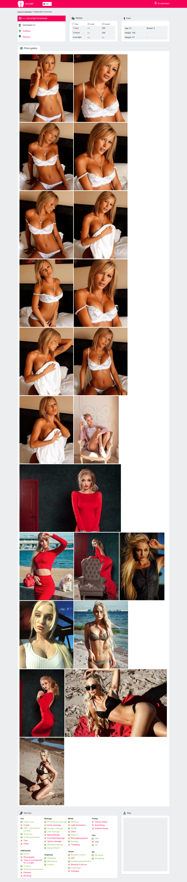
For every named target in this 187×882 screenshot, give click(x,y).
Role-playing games (79, 838)
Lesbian (50, 864)
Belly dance (52, 861)
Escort (26, 854)
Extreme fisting (101, 828)
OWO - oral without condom (32, 829)
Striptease (51, 858)
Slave (73, 831)
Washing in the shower (33, 869)
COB (97, 842)
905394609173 (29, 25)
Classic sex (29, 822)
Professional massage (57, 822)
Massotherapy (53, 835)
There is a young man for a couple (33, 861)
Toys (26, 840)
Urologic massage (55, 828)
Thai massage (53, 831)
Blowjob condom (78, 855)
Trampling (75, 844)
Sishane (24, 36)
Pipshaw (27, 872)
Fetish (26, 844)
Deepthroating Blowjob (81, 861)
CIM (96, 838)
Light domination (78, 825)
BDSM (73, 828)
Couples (27, 866)
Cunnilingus (76, 868)
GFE (73, 858)
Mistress (75, 822)
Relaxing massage (55, 844)
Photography (29, 857)
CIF (96, 845)
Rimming (27, 876)
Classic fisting (101, 822)
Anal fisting (100, 825)
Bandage (74, 841)
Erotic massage (54, 825)
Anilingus (75, 871)
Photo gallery (28, 48)
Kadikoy (24, 31)
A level (26, 825)
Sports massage (54, 841)
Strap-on (74, 835)
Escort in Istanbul (25, 12)
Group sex (28, 834)
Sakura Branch (53, 848)
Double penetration (32, 837)
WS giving (99, 855)
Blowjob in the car (79, 864)
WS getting (99, 858)
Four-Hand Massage (56, 838)
